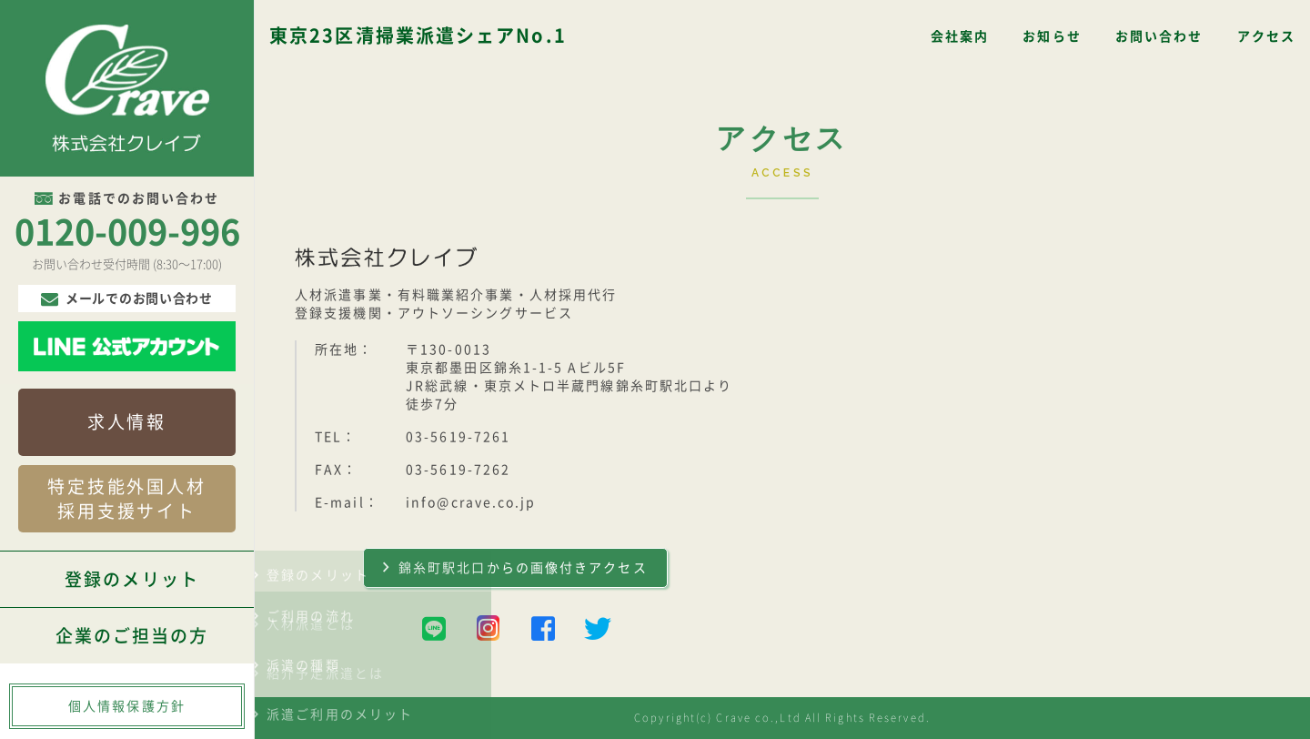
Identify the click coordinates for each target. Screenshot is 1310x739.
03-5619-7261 (458, 436)
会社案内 (960, 36)
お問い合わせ (1159, 36)
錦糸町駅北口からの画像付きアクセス (515, 568)
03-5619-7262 (458, 469)
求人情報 (126, 421)
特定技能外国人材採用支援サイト (127, 499)
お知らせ (1052, 36)
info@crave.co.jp (471, 502)
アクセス (1266, 36)
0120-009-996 (127, 232)
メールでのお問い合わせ (127, 298)
